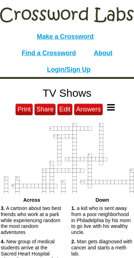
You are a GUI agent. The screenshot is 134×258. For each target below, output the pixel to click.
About (103, 53)
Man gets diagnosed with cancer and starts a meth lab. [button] (101, 248)
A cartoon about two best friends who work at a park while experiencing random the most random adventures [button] (31, 220)
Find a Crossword (49, 53)
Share (45, 109)
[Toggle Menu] (111, 107)
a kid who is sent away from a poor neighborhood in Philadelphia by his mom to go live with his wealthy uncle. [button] (101, 220)
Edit (64, 109)
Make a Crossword (65, 36)
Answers (88, 109)
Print (24, 109)
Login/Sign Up (69, 69)
